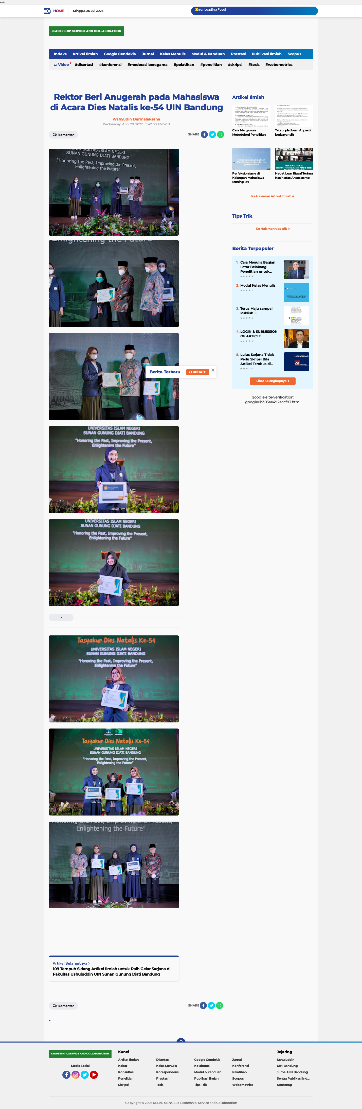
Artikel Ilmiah (85, 54)
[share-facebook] (204, 134)
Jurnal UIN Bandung (292, 1072)
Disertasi (85, 64)
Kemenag (284, 1085)
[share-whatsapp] (220, 134)
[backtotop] (181, 1042)
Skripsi (236, 64)
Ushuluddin (285, 1060)
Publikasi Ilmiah (267, 54)
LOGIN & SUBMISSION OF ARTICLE (259, 334)
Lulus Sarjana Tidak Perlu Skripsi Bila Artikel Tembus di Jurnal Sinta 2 (257, 359)
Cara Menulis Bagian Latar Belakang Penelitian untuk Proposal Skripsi (257, 267)
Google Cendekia (120, 54)
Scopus (294, 54)
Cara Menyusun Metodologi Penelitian (249, 132)
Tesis (255, 64)
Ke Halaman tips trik (273, 229)
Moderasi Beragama (149, 64)
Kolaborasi (202, 1066)
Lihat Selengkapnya (272, 381)
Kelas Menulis (172, 54)
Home (58, 11)
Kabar (122, 1066)
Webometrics (280, 64)
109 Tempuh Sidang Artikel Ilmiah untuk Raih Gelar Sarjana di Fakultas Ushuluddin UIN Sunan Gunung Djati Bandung (111, 971)
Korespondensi (167, 1072)
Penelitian (212, 64)
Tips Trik (242, 216)
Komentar (63, 134)
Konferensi (111, 64)
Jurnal (148, 54)
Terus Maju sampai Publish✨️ (256, 310)
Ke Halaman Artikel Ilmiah (272, 196)
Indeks (60, 54)
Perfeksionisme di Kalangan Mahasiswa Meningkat (248, 177)
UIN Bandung (287, 1066)
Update (197, 372)
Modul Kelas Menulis (258, 285)
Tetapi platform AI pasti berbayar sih (293, 132)
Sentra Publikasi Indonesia (295, 1078)
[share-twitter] (212, 134)
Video (63, 64)
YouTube (97, 1077)
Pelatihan (185, 64)
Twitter (87, 1077)
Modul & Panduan (208, 54)
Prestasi (238, 54)
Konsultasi (126, 1072)
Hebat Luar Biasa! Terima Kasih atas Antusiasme (294, 175)
